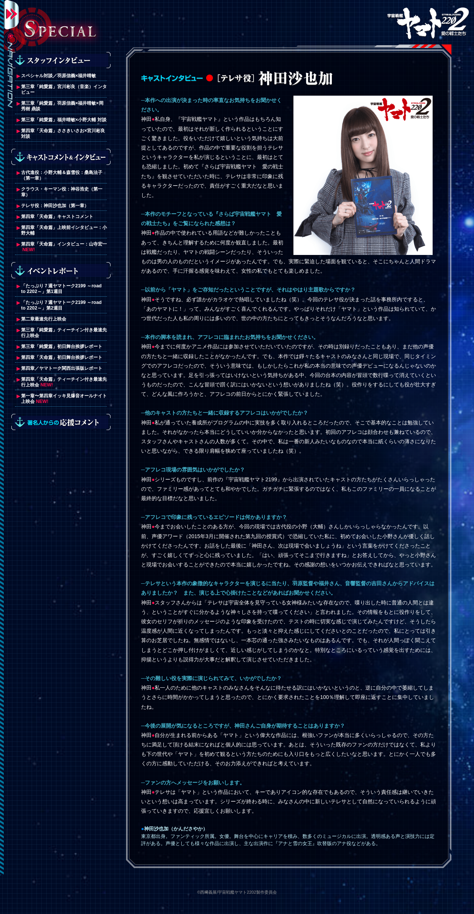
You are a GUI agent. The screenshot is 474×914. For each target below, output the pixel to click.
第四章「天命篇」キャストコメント (57, 216)
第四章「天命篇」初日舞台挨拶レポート (61, 357)
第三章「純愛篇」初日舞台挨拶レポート (61, 346)
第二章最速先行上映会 (43, 319)
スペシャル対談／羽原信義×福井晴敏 (58, 75)
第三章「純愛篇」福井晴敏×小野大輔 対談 (63, 119)
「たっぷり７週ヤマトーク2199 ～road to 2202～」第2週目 (61, 305)
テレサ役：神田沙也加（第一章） (55, 205)
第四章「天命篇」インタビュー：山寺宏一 (64, 244)
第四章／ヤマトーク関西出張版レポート (61, 368)
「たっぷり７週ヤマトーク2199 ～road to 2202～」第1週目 (61, 288)
